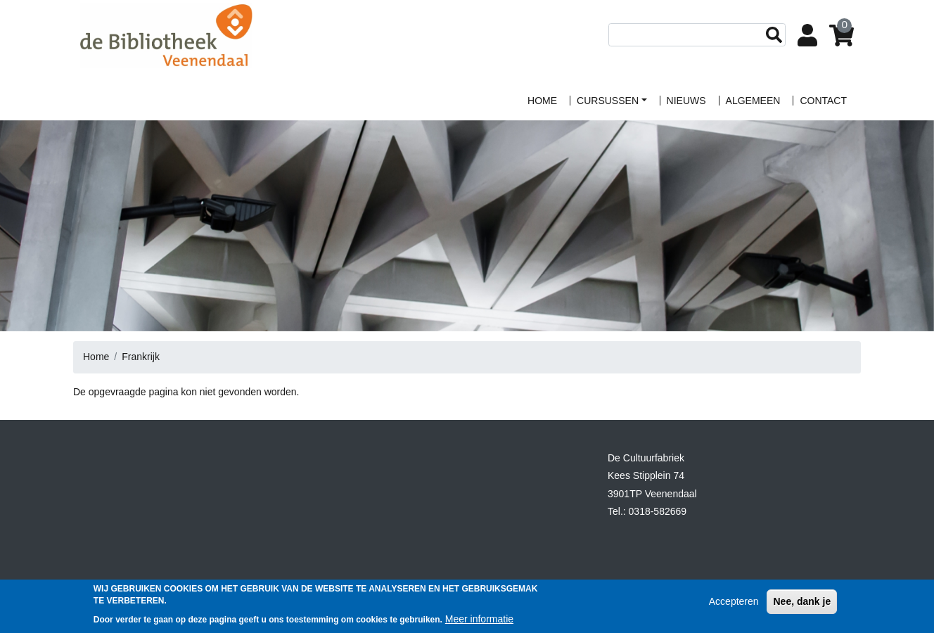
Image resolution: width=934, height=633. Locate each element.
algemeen (753, 100)
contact (823, 100)
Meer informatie (479, 623)
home (542, 100)
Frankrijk (141, 356)
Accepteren (734, 605)
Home (96, 356)
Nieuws (686, 100)
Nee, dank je (802, 605)
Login (810, 36)
